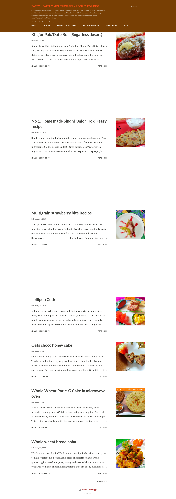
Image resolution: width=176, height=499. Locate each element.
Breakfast (46, 25)
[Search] (134, 6)
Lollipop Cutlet (44, 299)
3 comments (44, 66)
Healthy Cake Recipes (91, 25)
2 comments (44, 158)
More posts (102, 481)
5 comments (44, 473)
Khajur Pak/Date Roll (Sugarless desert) (66, 34)
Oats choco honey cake (51, 345)
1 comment (44, 244)
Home (33, 25)
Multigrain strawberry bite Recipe (61, 212)
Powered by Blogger (88, 490)
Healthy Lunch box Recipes (66, 25)
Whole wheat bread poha (53, 441)
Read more (102, 66)
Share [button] (34, 66)
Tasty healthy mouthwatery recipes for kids (65, 6)
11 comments (44, 377)
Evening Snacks (111, 25)
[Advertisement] (69, 93)
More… (126, 25)
